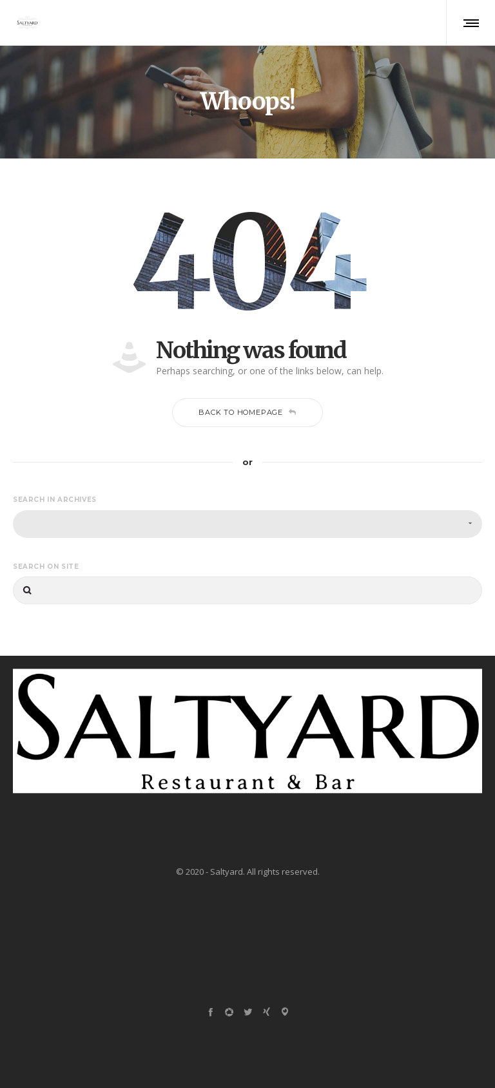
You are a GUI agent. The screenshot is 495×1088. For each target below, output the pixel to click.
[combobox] (247, 524)
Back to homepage (247, 412)
